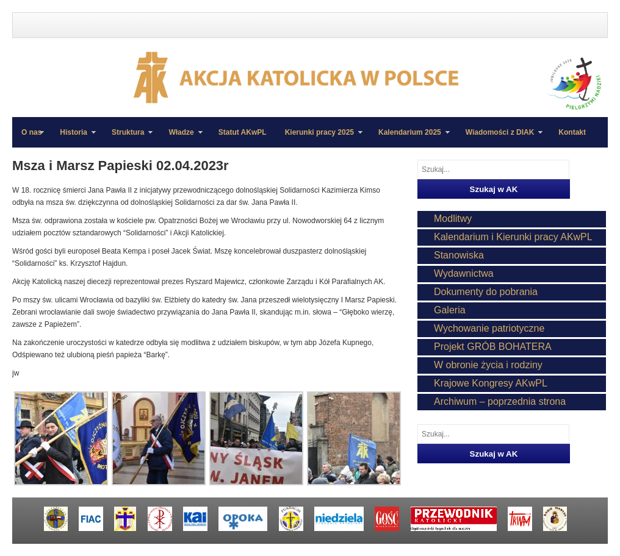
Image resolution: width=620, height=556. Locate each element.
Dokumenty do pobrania (486, 292)
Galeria (450, 310)
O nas (31, 132)
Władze (180, 138)
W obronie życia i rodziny (488, 365)
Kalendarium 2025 (409, 138)
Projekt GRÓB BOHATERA (493, 346)
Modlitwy (453, 218)
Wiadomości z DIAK (499, 138)
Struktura (128, 138)
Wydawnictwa (464, 273)
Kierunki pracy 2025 (319, 138)
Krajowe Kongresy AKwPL (490, 383)
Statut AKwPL (242, 132)
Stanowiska (459, 255)
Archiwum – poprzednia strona (500, 401)
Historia (73, 138)
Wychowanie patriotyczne (489, 328)
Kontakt (572, 132)
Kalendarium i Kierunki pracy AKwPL (513, 237)
